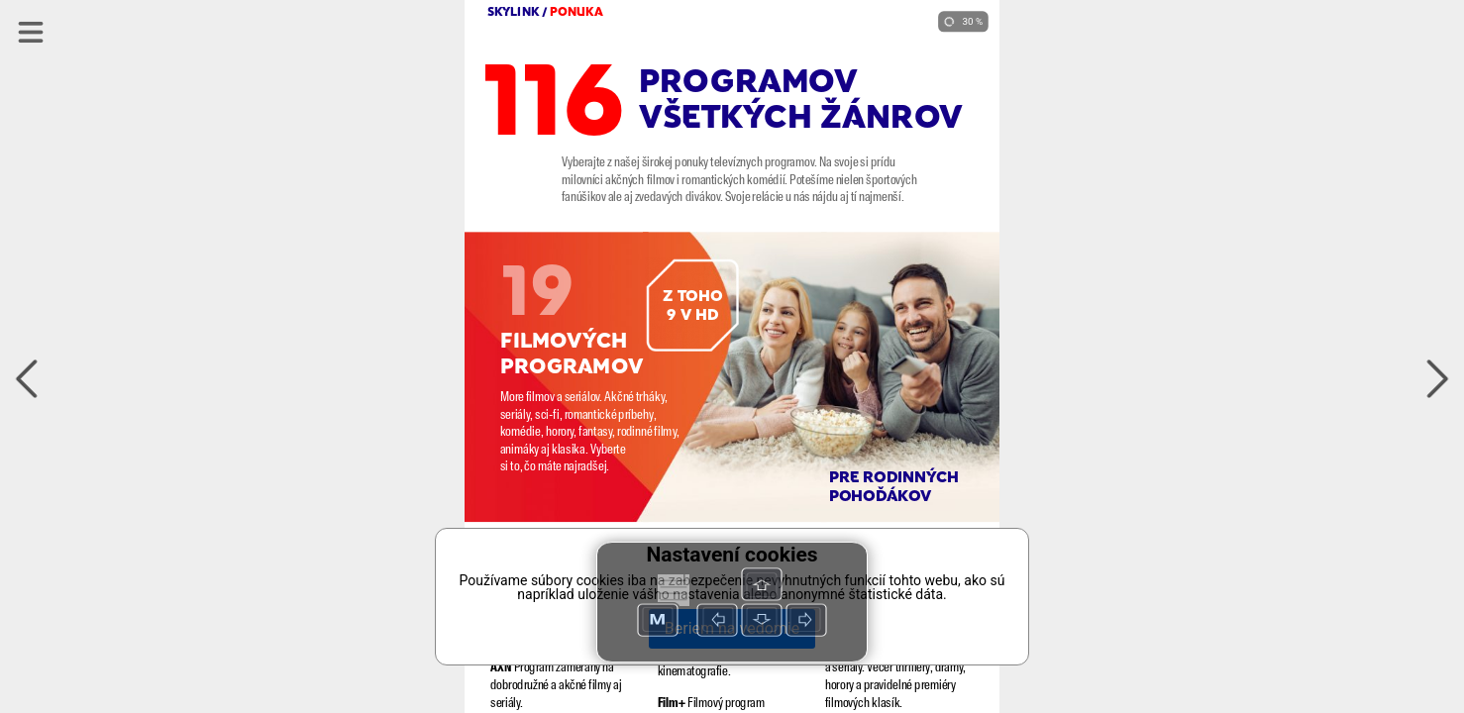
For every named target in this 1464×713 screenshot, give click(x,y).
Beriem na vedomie (732, 628)
